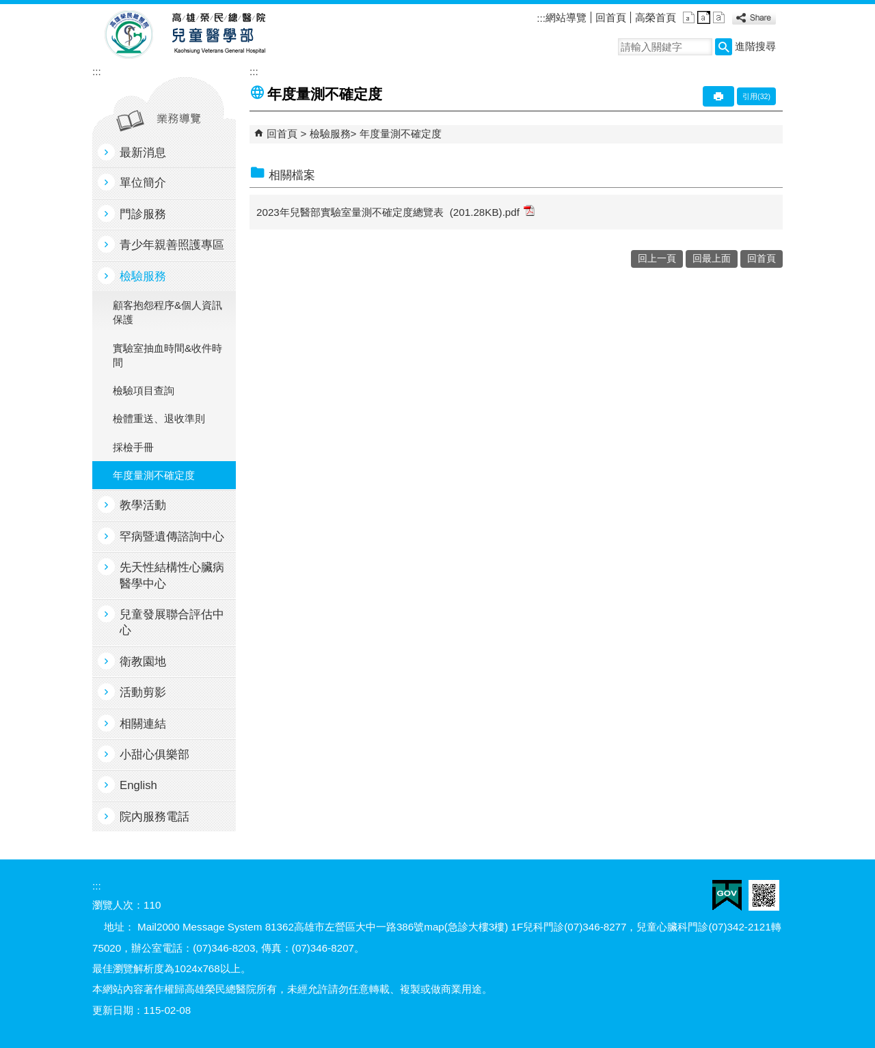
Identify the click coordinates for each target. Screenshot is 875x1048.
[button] (723, 46)
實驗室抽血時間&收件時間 (167, 355)
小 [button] (689, 17)
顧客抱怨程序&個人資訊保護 (167, 312)
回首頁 (610, 17)
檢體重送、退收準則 (159, 418)
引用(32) (756, 96)
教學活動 (143, 505)
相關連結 (143, 723)
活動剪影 (143, 692)
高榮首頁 (655, 17)
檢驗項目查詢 (143, 390)
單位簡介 (143, 182)
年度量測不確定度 (154, 475)
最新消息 (143, 152)
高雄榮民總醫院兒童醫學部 (217, 35)
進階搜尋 (755, 46)
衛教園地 (143, 661)
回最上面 (711, 258)
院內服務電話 (154, 816)
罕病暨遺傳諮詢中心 (172, 536)
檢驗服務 (143, 276)
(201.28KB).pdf (492, 211)
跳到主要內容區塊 (7, 7)
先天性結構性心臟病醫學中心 (172, 575)
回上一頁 (657, 258)
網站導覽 (566, 17)
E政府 (727, 895)
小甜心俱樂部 (154, 754)
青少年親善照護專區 (172, 244)
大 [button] (719, 17)
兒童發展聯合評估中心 (172, 622)
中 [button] (703, 17)
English (138, 785)
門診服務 (143, 214)
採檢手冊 (133, 447)
